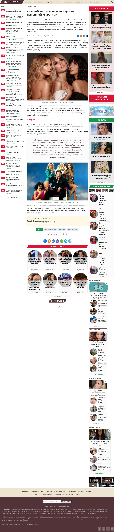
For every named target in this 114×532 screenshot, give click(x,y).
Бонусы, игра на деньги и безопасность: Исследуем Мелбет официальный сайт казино (14, 64)
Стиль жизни (95, 379)
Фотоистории (67, 2)
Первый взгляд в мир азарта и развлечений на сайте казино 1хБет (15, 141)
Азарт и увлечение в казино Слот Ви (14, 147)
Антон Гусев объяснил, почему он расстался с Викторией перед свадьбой (80, 284)
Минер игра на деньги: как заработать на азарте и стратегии (14, 24)
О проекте (36, 494)
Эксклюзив (38, 2)
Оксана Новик (32, 36)
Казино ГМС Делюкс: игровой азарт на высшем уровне (15, 105)
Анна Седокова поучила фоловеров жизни (98, 344)
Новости (28, 2)
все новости (101, 92)
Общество (49, 2)
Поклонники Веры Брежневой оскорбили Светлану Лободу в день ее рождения (102, 176)
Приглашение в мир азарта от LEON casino (15, 43)
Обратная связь (47, 494)
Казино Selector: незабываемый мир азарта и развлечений (14, 158)
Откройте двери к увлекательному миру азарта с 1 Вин (14, 38)
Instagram (31, 120)
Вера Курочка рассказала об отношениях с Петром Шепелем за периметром (50, 261)
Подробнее (34, 270)
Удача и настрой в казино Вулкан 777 (13, 136)
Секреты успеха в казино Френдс (13, 131)
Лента (3, 7)
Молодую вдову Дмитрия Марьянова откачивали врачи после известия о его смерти (101, 46)
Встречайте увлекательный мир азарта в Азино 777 (14, 152)
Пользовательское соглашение (63, 494)
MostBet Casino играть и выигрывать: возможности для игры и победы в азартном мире (15, 50)
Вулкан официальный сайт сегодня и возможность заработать (14, 173)
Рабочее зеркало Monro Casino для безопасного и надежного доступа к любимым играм (14, 92)
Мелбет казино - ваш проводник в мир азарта (13, 179)
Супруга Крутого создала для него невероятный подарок (65, 260)
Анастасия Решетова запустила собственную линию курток (50, 284)
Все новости (12, 197)
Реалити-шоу (94, 2)
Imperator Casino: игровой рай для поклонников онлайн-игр (15, 57)
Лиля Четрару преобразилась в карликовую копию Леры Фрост (34, 260)
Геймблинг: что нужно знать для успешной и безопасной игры (14, 17)
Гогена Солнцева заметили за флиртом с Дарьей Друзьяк (100, 443)
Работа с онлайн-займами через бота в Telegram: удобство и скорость (14, 31)
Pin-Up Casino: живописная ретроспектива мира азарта (14, 125)
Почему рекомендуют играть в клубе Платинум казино (15, 191)
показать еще (57, 296)
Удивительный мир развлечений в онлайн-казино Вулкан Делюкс (15, 99)
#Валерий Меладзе (50, 229)
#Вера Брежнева (73, 229)
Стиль (57, 2)
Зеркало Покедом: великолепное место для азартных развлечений (13, 166)
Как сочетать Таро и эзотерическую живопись (13, 11)
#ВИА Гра (62, 229)
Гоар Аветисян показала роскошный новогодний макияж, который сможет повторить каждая (98, 395)
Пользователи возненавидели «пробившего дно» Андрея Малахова (80, 260)
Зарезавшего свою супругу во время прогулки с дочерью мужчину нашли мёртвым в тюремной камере (34, 285)
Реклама (78, 494)
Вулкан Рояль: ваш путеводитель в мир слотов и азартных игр (14, 185)
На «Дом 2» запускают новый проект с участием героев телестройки (65, 283)
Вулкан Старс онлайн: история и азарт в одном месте (13, 71)
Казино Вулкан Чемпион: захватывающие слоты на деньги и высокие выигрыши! (14, 119)
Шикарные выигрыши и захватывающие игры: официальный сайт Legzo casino (13, 78)
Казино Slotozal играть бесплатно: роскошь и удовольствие (13, 111)
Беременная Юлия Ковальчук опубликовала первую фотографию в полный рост (101, 67)
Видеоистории (81, 2)
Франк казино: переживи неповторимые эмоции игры (14, 85)
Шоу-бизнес (94, 280)
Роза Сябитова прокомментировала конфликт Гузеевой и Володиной (41, 222)
